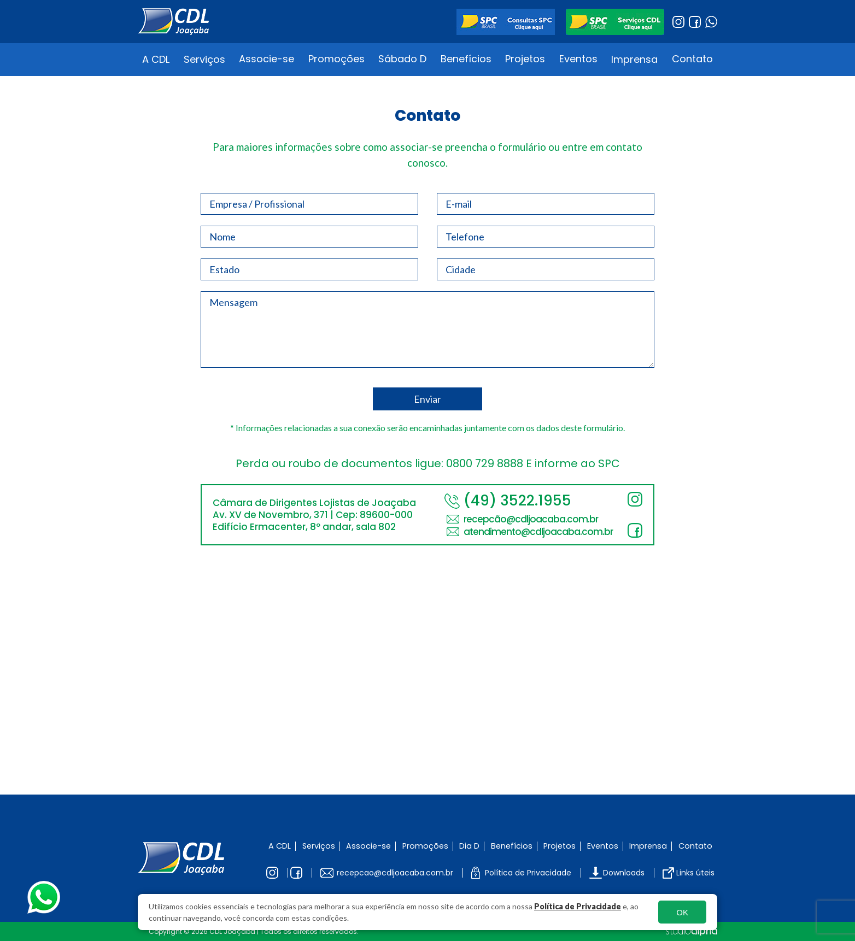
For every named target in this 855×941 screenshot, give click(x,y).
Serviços (204, 59)
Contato (692, 59)
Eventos (578, 59)
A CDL (155, 59)
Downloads (624, 872)
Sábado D (402, 59)
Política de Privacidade (577, 906)
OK (682, 912)
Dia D (469, 845)
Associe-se (266, 59)
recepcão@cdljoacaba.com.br (531, 519)
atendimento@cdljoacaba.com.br (538, 531)
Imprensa (634, 59)
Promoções (336, 59)
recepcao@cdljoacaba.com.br (395, 872)
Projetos (525, 59)
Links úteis (695, 872)
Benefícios (466, 59)
